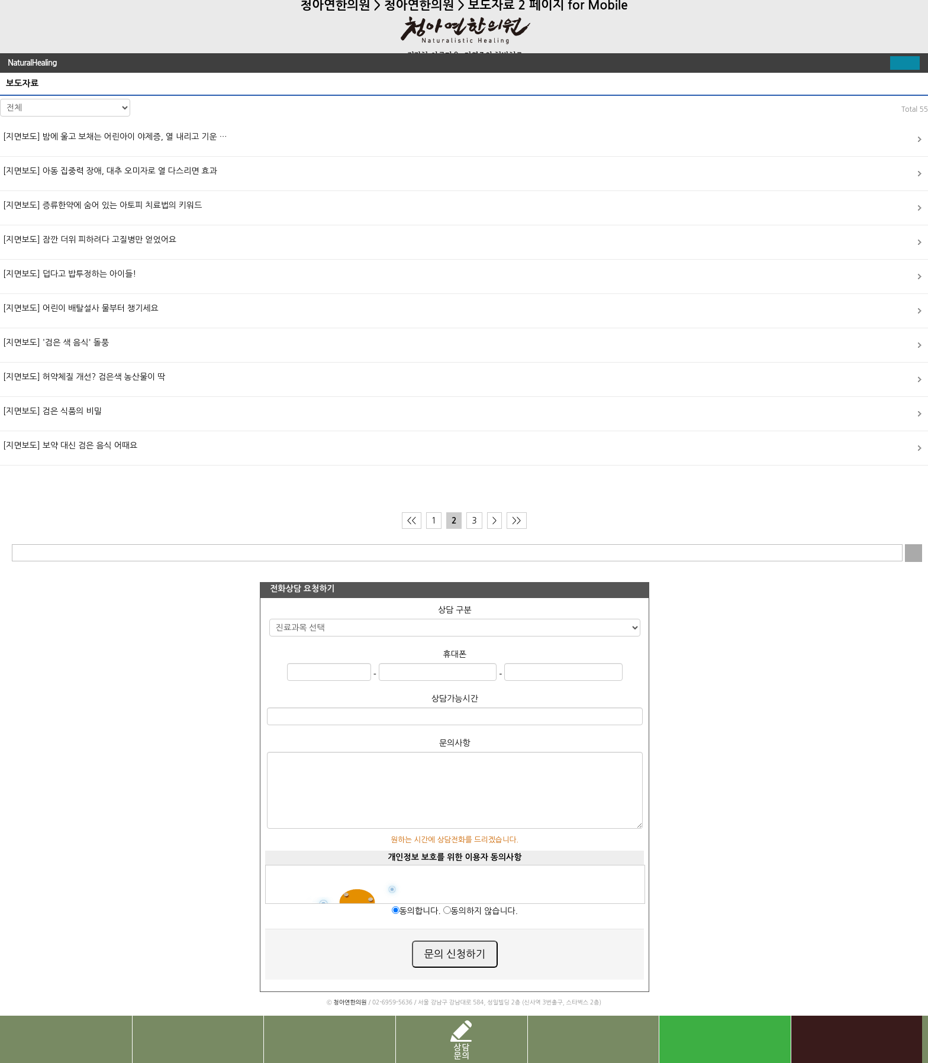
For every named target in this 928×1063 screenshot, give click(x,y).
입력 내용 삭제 (894, 552)
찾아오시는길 (198, 1039)
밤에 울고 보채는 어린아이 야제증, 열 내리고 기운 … (115, 137)
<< (411, 520)
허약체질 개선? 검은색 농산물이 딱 (84, 377)
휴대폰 (454, 654)
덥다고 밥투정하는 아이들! (69, 274)
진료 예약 (593, 1039)
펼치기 (905, 63)
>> (516, 520)
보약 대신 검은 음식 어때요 (70, 445)
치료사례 (329, 1039)
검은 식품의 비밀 (52, 411)
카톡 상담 (857, 1039)
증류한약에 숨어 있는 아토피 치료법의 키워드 (102, 205)
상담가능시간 (454, 698)
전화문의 (66, 1039)
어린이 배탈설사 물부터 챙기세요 (81, 308)
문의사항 (455, 743)
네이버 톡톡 (725, 1039)
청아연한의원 (349, 1002)
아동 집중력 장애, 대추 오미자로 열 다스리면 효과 (110, 171)
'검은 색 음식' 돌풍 (56, 342)
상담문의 (461, 1039)
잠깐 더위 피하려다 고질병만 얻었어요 (89, 239)
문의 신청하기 (455, 954)
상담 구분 (455, 610)
